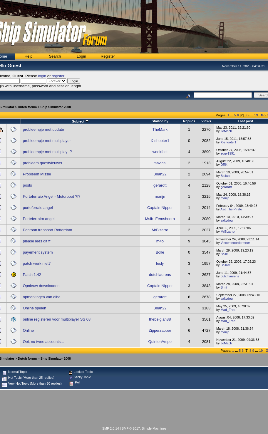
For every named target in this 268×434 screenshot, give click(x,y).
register (58, 76)
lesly (160, 263)
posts (27, 185)
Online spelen (34, 308)
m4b (160, 241)
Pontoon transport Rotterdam (47, 230)
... (232, 115)
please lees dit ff (37, 241)
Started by (160, 121)
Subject (80, 121)
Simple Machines (154, 428)
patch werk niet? (37, 263)
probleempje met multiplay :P (47, 152)
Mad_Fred (228, 309)
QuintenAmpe (160, 341)
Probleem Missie (37, 174)
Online (28, 330)
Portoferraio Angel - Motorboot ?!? (52, 196)
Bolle (160, 252)
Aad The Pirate (231, 209)
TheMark (160, 129)
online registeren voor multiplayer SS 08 (57, 319)
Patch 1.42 (32, 274)
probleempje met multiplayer (47, 140)
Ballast (225, 175)
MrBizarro (160, 230)
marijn (160, 196)
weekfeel (160, 152)
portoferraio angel (38, 207)
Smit (224, 287)
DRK (224, 164)
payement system (38, 252)
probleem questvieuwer (42, 163)
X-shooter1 (160, 140)
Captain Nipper (160, 207)
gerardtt (160, 185)
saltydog (227, 220)
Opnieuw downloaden (41, 286)
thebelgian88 (160, 319)
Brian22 (160, 174)
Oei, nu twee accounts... (43, 341)
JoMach (226, 131)
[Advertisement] (134, 409)
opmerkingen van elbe (42, 297)
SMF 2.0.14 (110, 428)
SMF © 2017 (131, 428)
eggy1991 (228, 153)
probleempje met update (43, 129)
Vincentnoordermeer (235, 242)
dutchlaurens (160, 274)
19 (256, 115)
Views (206, 121)
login (42, 76)
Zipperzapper (160, 330)
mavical (159, 163)
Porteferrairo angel (39, 219)
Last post (245, 121)
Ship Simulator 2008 (55, 107)
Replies (189, 121)
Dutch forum (27, 107)
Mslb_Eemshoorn (160, 219)
